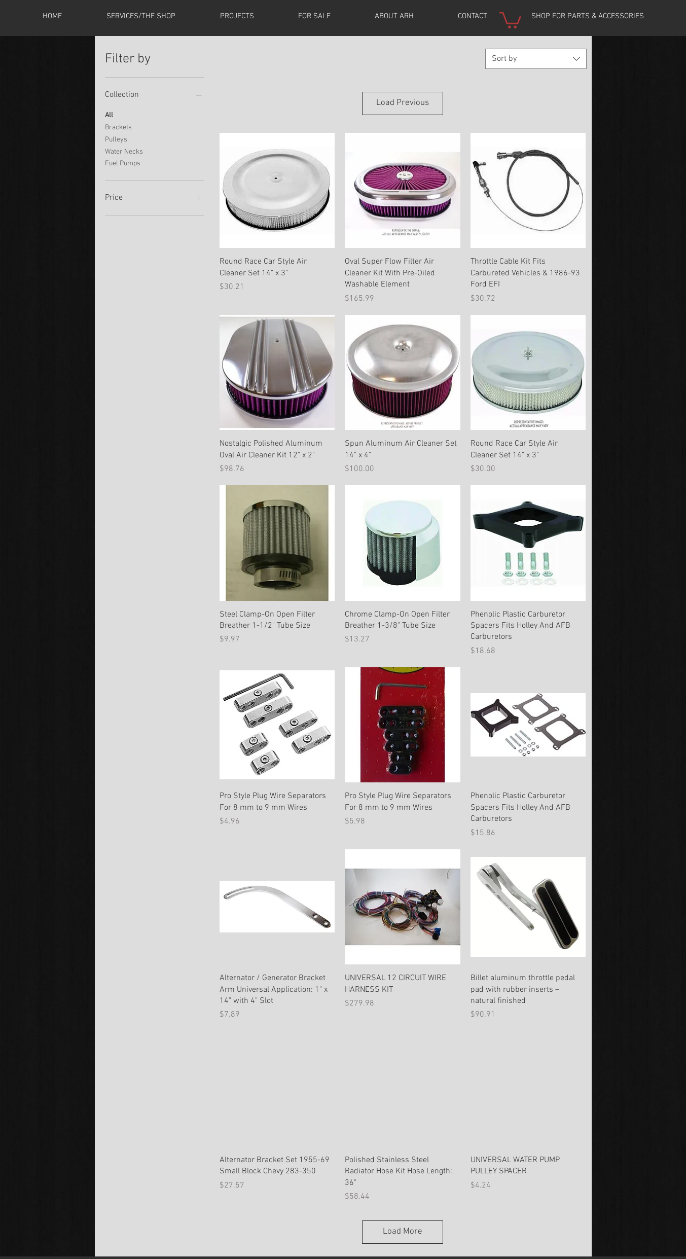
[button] (237, 16)
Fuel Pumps (122, 163)
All (109, 115)
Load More (402, 1232)
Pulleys (116, 139)
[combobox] (536, 59)
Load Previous (402, 103)
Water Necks (124, 151)
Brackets (118, 127)
